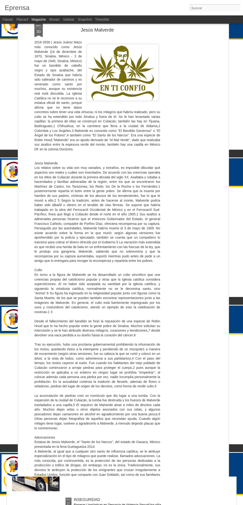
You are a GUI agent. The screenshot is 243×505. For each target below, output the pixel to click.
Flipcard (22, 19)
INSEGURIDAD (87, 392)
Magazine (39, 19)
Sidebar (69, 19)
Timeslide (102, 19)
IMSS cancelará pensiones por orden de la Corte (115, 338)
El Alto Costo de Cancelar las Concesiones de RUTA (118, 446)
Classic (7, 19)
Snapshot (85, 19)
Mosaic (54, 19)
